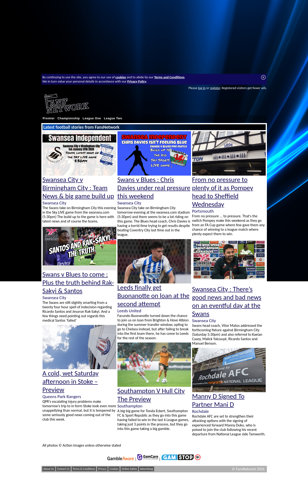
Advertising (146, 469)
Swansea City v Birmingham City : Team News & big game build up (78, 188)
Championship (69, 118)
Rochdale (200, 411)
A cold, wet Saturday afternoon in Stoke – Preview (71, 381)
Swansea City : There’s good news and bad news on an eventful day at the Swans (226, 301)
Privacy (102, 469)
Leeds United (129, 310)
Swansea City (54, 203)
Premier (49, 118)
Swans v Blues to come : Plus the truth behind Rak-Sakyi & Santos (78, 282)
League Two (113, 118)
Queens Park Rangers (62, 396)
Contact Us (63, 469)
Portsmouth (203, 211)
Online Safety (129, 469)
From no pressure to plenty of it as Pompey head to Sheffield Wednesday (222, 192)
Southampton (129, 406)
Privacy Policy (136, 81)
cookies (120, 77)
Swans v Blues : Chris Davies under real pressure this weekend (154, 188)
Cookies (113, 469)
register (215, 88)
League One (92, 118)
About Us (48, 469)
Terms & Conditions (84, 469)
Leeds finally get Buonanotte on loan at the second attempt (153, 295)
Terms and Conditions (169, 77)
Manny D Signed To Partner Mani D (218, 400)
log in (202, 88)
